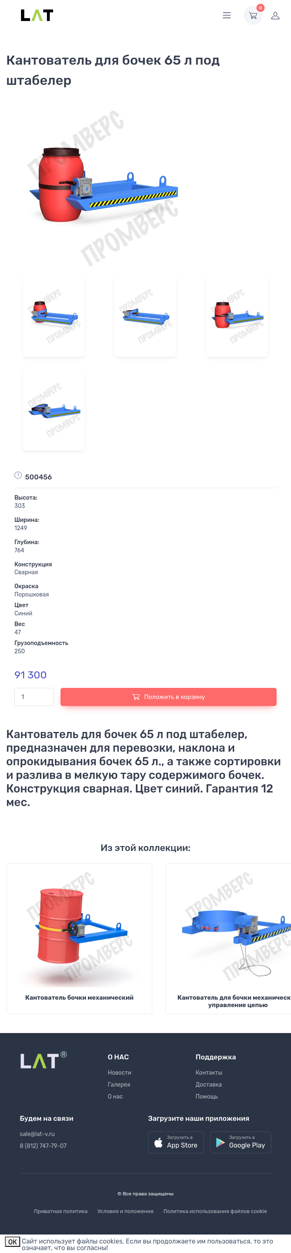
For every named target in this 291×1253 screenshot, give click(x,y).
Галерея (119, 1084)
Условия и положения (126, 1211)
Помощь (207, 1096)
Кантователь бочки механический (79, 997)
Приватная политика (61, 1211)
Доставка (209, 1084)
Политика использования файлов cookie (215, 1211)
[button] (176, 1142)
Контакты (209, 1072)
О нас (115, 1096)
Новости (119, 1072)
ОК (12, 1242)
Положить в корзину (168, 696)
